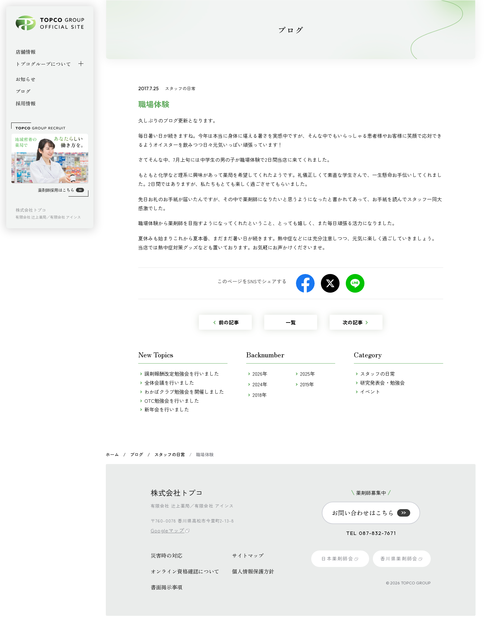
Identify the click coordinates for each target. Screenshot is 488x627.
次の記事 (355, 322)
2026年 (259, 373)
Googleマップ (168, 530)
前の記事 (226, 322)
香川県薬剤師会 (401, 558)
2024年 (259, 384)
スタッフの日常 (377, 373)
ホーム (112, 454)
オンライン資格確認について (185, 570)
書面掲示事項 (166, 586)
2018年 (259, 394)
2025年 (307, 373)
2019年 (307, 384)
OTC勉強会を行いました (171, 400)
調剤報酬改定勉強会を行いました (181, 373)
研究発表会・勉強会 (382, 382)
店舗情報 (26, 51)
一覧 (291, 322)
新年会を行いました (166, 409)
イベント (370, 391)
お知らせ (26, 79)
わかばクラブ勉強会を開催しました (184, 391)
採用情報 (26, 103)
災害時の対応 (166, 554)
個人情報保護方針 (253, 570)
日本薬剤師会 (339, 558)
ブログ (23, 91)
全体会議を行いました (169, 382)
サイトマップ (248, 554)
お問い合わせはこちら (371, 512)
